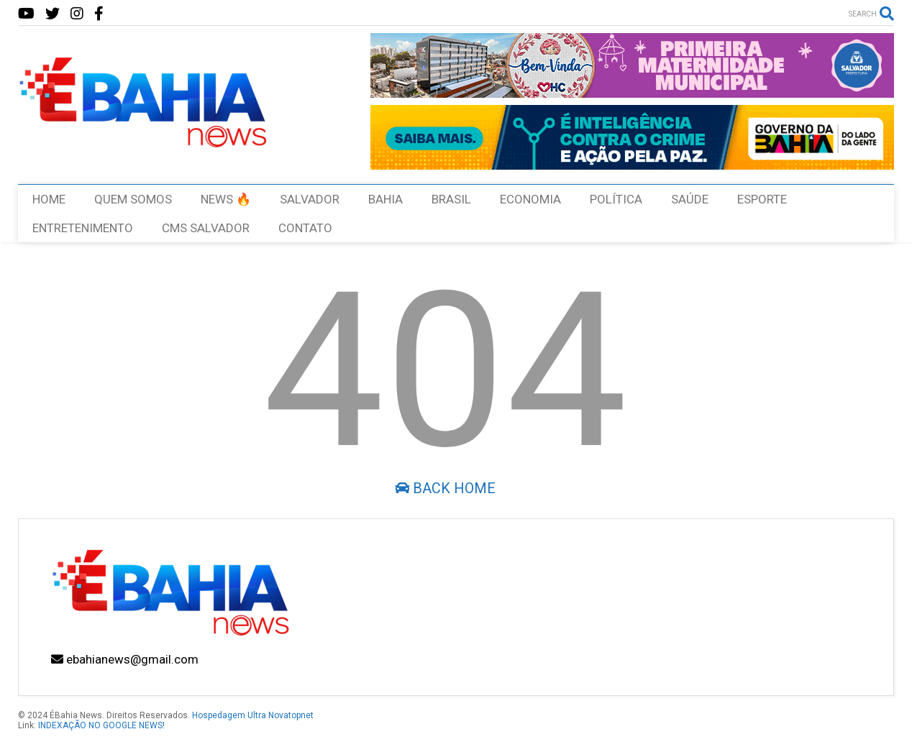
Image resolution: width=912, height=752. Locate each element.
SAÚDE (689, 199)
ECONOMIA (530, 199)
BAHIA (385, 199)
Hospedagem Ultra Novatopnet (253, 715)
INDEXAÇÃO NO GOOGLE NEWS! (101, 725)
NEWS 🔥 (226, 199)
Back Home (445, 488)
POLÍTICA (616, 199)
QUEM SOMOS (133, 199)
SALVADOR (309, 199)
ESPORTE (762, 199)
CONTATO (305, 228)
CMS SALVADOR (206, 228)
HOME (48, 199)
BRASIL (451, 199)
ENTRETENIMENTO (82, 228)
